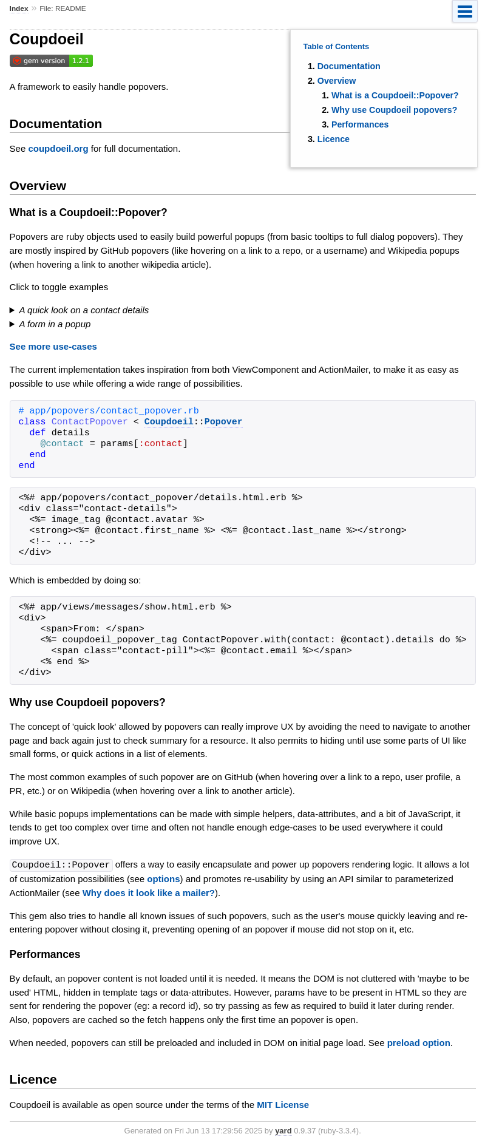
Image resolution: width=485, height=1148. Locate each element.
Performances (359, 124)
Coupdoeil (169, 422)
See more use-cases (53, 346)
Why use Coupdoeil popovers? (394, 110)
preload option (418, 1042)
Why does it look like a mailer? (149, 892)
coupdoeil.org (58, 148)
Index (19, 8)
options (163, 878)
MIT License (283, 1104)
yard (283, 1130)
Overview (336, 81)
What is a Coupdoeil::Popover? (395, 95)
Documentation (349, 66)
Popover (224, 422)
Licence (333, 139)
